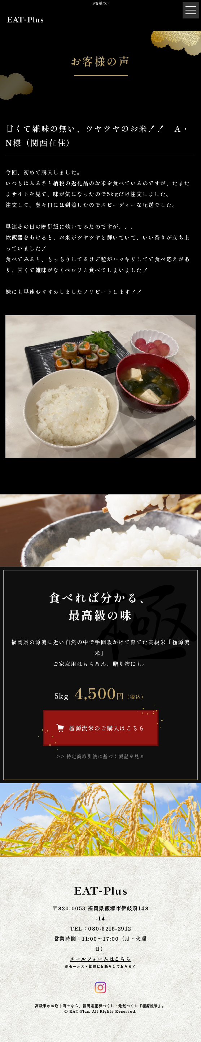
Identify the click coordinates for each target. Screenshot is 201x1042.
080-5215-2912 (109, 928)
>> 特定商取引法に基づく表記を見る (100, 756)
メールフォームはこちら (100, 958)
